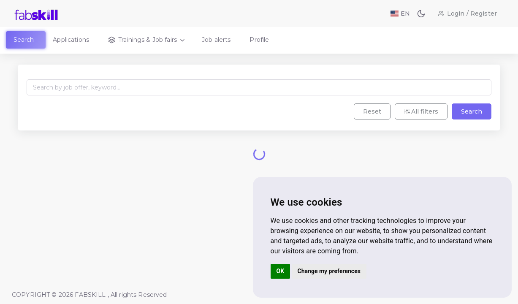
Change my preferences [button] (329, 271)
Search (471, 111)
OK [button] (281, 271)
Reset (372, 111)
